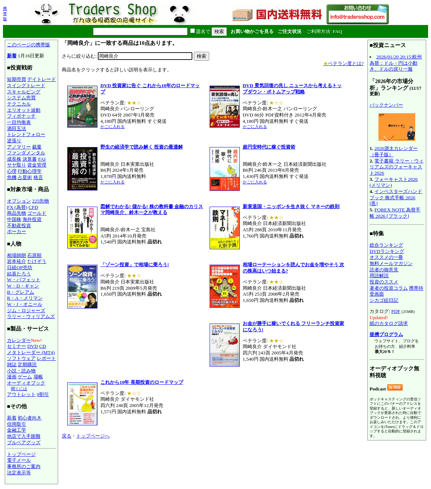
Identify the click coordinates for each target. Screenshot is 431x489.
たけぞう (36, 261)
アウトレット (21, 394)
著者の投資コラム (389, 288)
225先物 (40, 201)
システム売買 (21, 97)
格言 (38, 177)
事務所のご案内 (23, 466)
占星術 (25, 177)
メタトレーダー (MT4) (31, 352)
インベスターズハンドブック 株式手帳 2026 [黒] (396, 197)
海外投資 (32, 219)
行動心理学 (30, 171)
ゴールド (36, 213)
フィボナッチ (21, 116)
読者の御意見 (384, 269)
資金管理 (36, 165)
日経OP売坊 (19, 267)
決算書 (29, 159)
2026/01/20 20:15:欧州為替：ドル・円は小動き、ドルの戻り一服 (396, 63)
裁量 (37, 147)
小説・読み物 (21, 371)
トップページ (21, 454)
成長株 (14, 159)
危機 (12, 177)
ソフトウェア (21, 358)
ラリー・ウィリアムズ (31, 316)
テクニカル (19, 104)
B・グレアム (20, 292)
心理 (12, 171)
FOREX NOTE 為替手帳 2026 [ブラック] (395, 213)
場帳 (38, 376)
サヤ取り (16, 165)
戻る (66, 436)
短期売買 (16, 79)
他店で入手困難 (23, 436)
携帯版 (5, 13)
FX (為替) (17, 207)
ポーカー (16, 231)
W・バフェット (23, 279)
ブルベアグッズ (23, 442)
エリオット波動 (23, 110)
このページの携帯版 (28, 44)
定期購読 (27, 364)
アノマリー (19, 147)
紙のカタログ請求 (389, 323)
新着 (12, 55)
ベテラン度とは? (343, 63)
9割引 (43, 394)
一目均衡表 (19, 122)
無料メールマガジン (391, 263)
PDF (395, 311)
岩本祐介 (16, 261)
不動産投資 (19, 225)
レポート (46, 358)
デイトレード (41, 79)
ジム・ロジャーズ (26, 310)
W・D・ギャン (23, 286)
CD (42, 346)
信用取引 (16, 424)
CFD (33, 207)
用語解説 (379, 275)
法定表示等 (19, 472)
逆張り (14, 140)
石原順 (34, 255)
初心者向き (30, 418)
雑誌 (12, 364)
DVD (32, 346)
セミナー (16, 346)
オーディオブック (26, 383)
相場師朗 (16, 255)
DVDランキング (387, 251)
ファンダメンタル (26, 153)
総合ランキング (386, 245)
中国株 (14, 219)
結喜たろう (19, 273)
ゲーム (25, 376)
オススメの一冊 (386, 257)
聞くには (19, 388)
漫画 (12, 376)
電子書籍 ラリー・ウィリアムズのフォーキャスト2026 (397, 167)
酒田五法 (16, 128)
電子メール (19, 460)
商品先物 (16, 213)
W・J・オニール (24, 304)
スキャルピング (23, 91)
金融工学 (16, 430)
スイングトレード (26, 85)
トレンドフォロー (26, 134)
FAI (42, 159)
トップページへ (93, 436)
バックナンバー (386, 105)
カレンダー (19, 340)
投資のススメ (384, 282)
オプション (19, 201)
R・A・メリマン (25, 298)
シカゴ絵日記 (384, 300)
